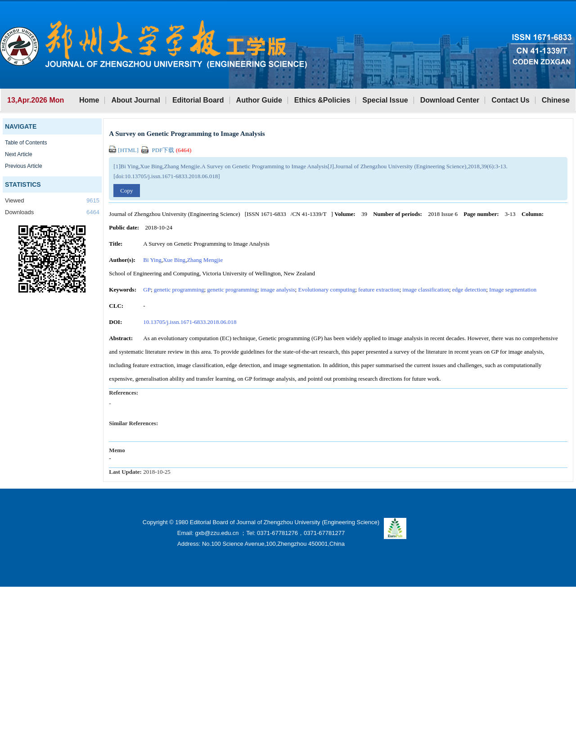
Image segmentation (512, 289)
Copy (126, 190)
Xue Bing (174, 259)
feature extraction (378, 289)
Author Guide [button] (259, 100)
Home (89, 100)
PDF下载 (166, 150)
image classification (425, 289)
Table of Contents (26, 142)
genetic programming (179, 289)
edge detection (469, 289)
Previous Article (23, 166)
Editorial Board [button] (198, 100)
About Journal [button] (135, 100)
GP (147, 289)
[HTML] (124, 150)
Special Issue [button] (385, 100)
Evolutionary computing (326, 289)
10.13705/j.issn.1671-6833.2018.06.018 (189, 322)
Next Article (18, 154)
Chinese (556, 100)
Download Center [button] (450, 100)
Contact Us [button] (510, 100)
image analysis (278, 289)
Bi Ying (152, 259)
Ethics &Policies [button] (322, 100)
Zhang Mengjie (205, 259)
